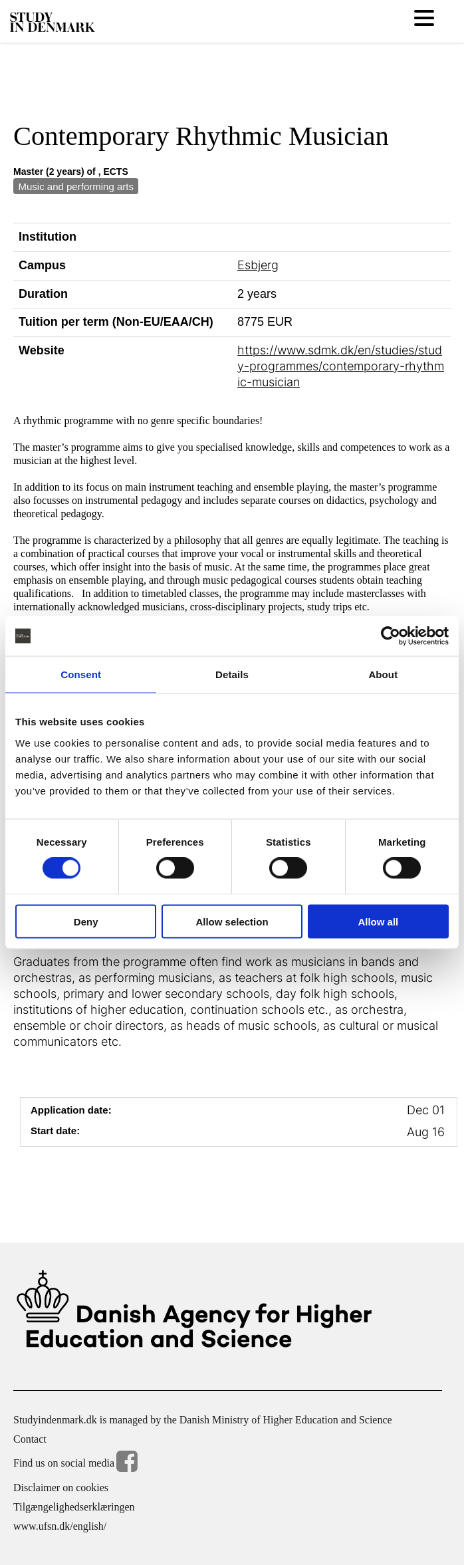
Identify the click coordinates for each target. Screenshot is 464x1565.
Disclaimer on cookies (60, 1487)
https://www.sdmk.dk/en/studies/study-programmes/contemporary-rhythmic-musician (340, 366)
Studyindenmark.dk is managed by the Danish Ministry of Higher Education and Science (202, 1419)
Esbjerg (258, 265)
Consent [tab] (80, 674)
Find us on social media (75, 1464)
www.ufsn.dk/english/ (59, 1526)
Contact (30, 1439)
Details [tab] (232, 674)
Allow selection (231, 921)
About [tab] (383, 674)
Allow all (378, 921)
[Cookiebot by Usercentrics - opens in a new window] (390, 636)
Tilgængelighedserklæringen (74, 1506)
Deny (86, 921)
